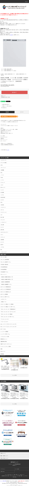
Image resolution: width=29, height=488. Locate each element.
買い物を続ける (3, 107)
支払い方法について (10, 474)
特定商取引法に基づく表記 (5, 97)
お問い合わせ (3, 471)
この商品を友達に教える (4, 104)
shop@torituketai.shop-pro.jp (22, 483)
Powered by (14, 485)
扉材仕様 (15, 70)
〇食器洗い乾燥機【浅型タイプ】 (8, 70)
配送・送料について (16, 474)
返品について (3, 95)
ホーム (2, 70)
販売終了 (14, 92)
